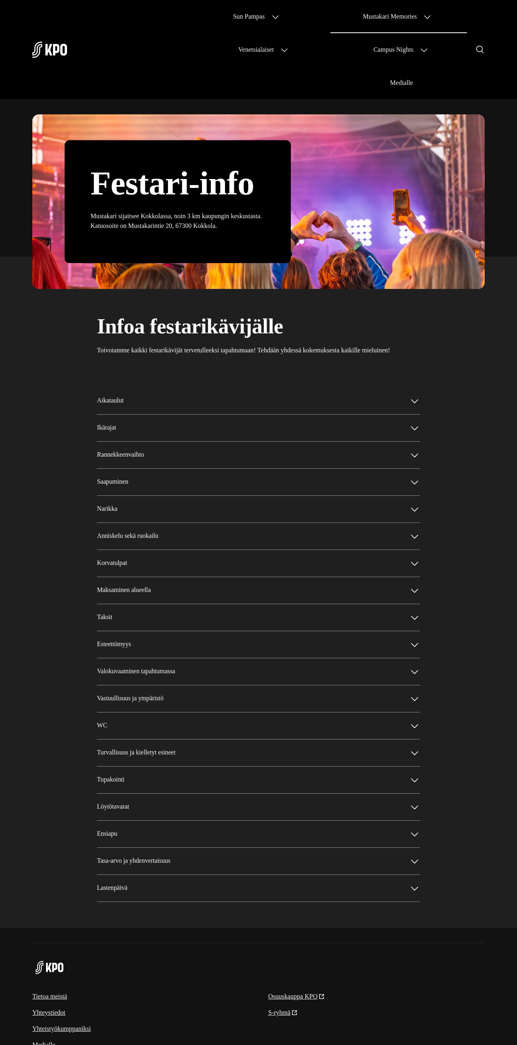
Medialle (453, 16)
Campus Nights (396, 16)
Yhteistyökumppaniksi (61, 962)
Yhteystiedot (48, 946)
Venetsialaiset (333, 16)
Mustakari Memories (262, 16)
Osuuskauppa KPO (296, 930)
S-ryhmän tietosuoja (397, 1025)
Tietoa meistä (49, 930)
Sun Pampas (194, 16)
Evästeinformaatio (461, 1025)
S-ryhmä (283, 946)
